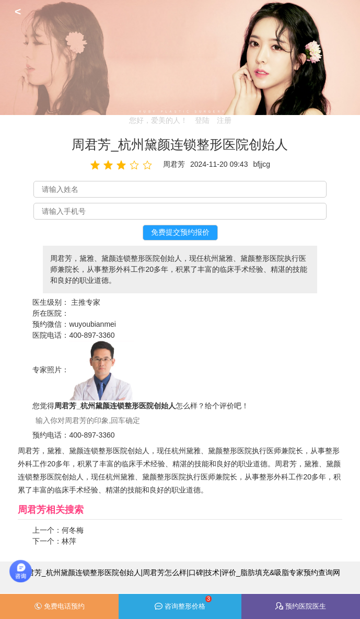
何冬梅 (73, 530)
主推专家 (85, 302)
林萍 (69, 541)
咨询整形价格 (183, 602)
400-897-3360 (91, 335)
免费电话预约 (59, 606)
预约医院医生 (300, 606)
